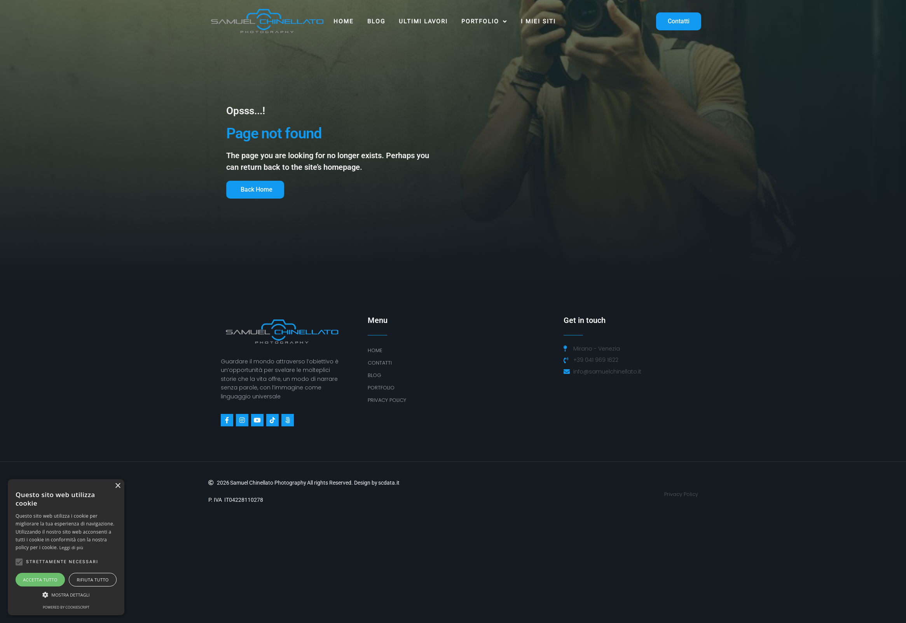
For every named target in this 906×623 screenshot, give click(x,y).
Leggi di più (71, 547)
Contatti (380, 362)
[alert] (66, 547)
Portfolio (484, 21)
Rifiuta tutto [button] (92, 580)
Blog (376, 21)
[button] (66, 595)
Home (343, 21)
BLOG (374, 375)
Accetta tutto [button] (40, 580)
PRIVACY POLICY (387, 400)
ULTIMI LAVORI (423, 21)
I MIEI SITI (538, 21)
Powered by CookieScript (66, 607)
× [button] (117, 486)
